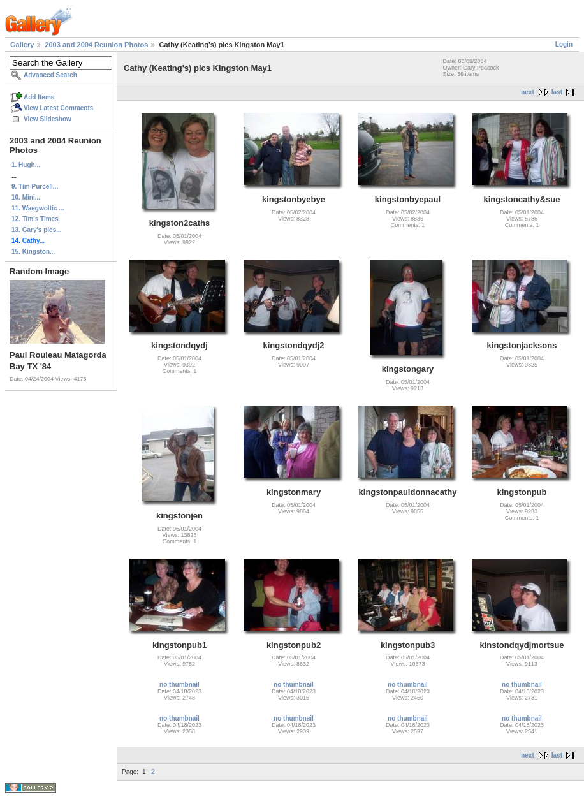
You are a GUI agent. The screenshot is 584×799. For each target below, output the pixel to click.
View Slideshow (47, 118)
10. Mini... (25, 197)
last (556, 92)
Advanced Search (50, 74)
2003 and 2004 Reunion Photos (96, 44)
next (527, 92)
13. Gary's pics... (36, 229)
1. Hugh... (25, 164)
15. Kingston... (33, 251)
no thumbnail (179, 684)
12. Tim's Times (35, 219)
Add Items (39, 97)
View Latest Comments (58, 108)
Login (564, 44)
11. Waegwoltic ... (37, 208)
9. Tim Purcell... (34, 186)
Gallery (22, 44)
